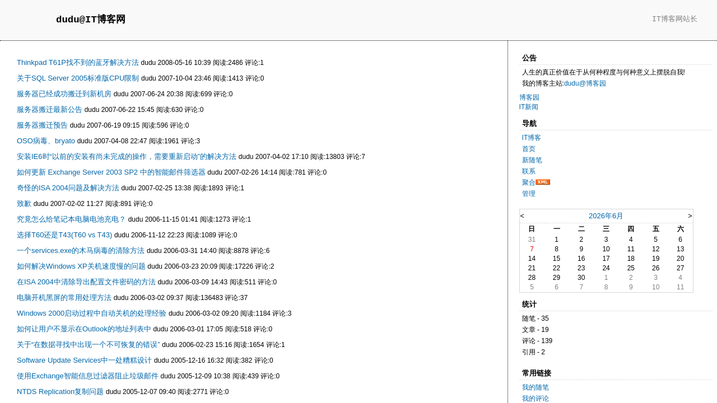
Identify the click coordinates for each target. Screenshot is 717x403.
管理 (529, 194)
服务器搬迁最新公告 (49, 109)
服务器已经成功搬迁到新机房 (64, 94)
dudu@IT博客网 (90, 20)
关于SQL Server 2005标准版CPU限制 (78, 78)
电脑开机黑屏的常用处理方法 (64, 297)
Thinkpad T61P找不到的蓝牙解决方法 (78, 62)
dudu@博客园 (585, 83)
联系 (529, 171)
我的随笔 (535, 387)
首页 (529, 149)
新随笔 (532, 160)
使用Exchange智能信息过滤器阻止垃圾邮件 (88, 376)
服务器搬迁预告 (42, 125)
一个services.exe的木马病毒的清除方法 (81, 250)
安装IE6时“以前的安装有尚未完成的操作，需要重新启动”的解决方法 (126, 156)
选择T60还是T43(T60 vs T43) (64, 235)
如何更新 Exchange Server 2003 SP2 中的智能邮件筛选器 (111, 172)
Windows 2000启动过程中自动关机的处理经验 (91, 313)
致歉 (24, 203)
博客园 (529, 97)
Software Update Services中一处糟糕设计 (84, 360)
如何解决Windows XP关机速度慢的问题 (81, 266)
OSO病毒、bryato (46, 141)
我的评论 (535, 398)
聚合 (529, 182)
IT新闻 (529, 107)
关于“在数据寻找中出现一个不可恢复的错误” (88, 344)
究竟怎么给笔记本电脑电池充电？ (71, 219)
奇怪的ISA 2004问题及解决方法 (68, 188)
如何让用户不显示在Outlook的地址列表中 (84, 329)
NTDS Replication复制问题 (60, 391)
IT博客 (532, 138)
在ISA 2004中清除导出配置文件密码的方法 (86, 282)
